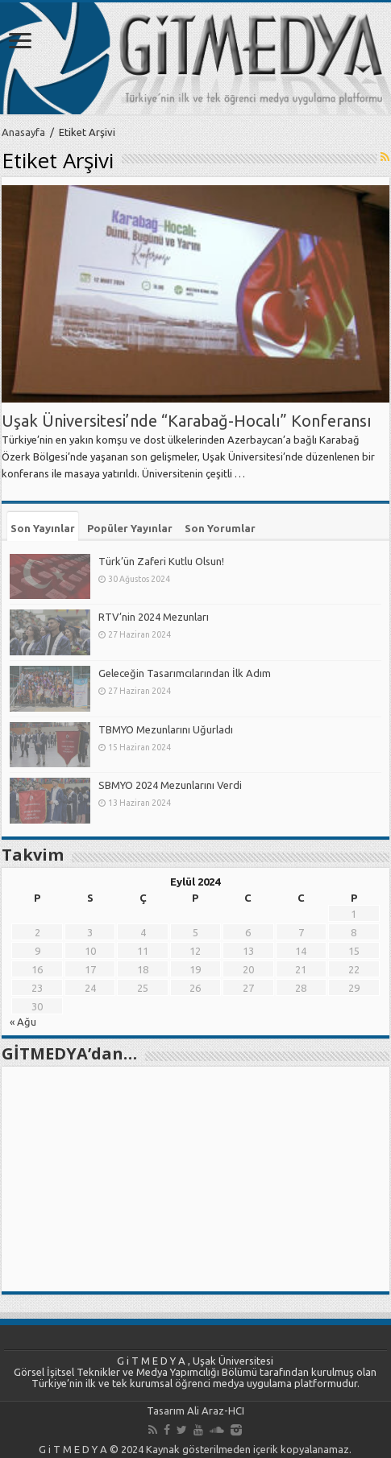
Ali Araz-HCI (215, 1410)
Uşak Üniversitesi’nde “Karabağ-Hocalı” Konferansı (187, 420)
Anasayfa (23, 132)
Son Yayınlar (42, 528)
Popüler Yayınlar (130, 528)
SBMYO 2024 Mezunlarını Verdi (170, 785)
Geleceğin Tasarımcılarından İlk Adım (184, 673)
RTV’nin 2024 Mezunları (153, 616)
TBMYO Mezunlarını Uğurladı (165, 729)
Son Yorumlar (220, 528)
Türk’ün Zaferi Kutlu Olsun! (161, 561)
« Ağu (23, 1021)
